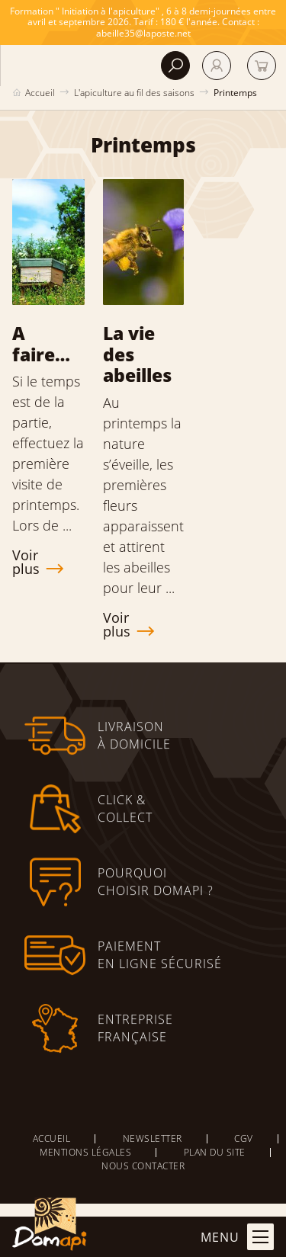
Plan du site (215, 1152)
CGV (243, 1138)
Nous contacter (143, 1165)
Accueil (40, 92)
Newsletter (152, 1138)
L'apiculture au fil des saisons (134, 92)
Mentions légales (85, 1152)
